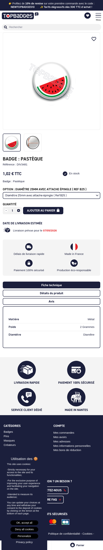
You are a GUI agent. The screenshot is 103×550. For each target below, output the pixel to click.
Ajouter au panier (43, 210)
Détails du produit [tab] (51, 293)
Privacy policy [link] (24, 542)
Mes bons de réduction (67, 450)
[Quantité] (12, 210)
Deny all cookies (24, 529)
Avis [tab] (51, 301)
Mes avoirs (60, 437)
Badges (8, 431)
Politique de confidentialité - (65, 533)
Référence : (9, 164)
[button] (51, 490)
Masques (9, 440)
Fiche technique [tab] (51, 285)
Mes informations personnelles (72, 445)
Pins (6, 436)
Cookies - (89, 533)
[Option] (51, 195)
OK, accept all (24, 522)
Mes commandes (63, 432)
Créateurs (10, 444)
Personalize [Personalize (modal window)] (24, 536)
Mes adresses (61, 441)
